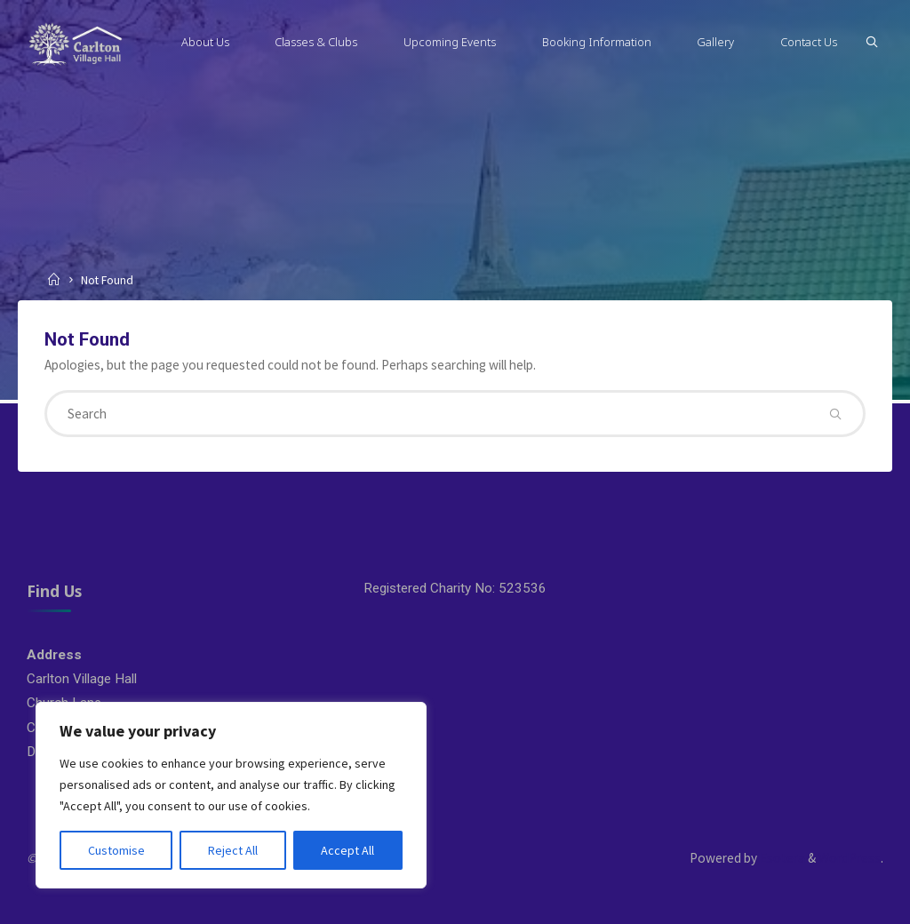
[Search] (872, 41)
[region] (231, 795)
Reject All (233, 850)
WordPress (849, 857)
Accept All (347, 850)
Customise (116, 850)
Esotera (781, 857)
